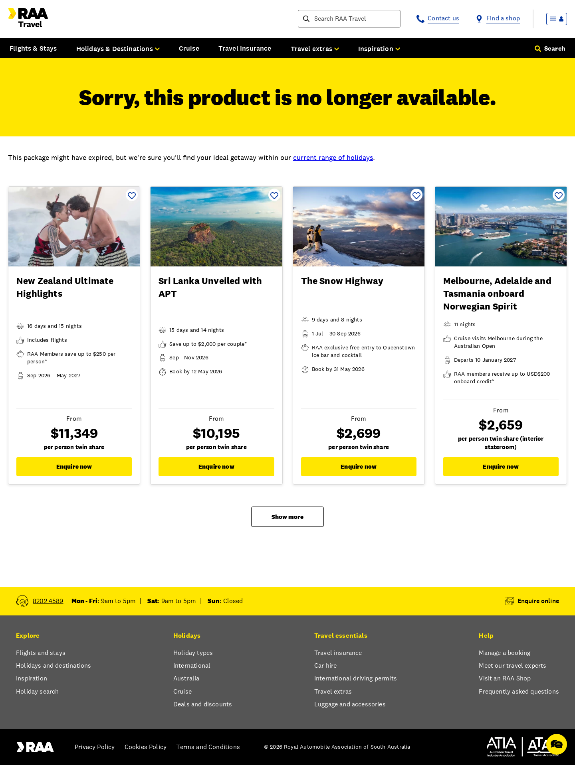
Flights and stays (40, 653)
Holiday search (37, 691)
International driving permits (355, 678)
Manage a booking (504, 653)
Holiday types (193, 653)
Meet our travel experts (512, 665)
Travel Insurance (245, 48)
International (191, 665)
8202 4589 (48, 601)
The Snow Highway (342, 281)
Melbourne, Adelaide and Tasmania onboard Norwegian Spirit (497, 293)
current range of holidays (333, 157)
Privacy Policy (95, 747)
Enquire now (74, 466)
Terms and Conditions (208, 747)
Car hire (325, 665)
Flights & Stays (33, 48)
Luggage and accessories (350, 704)
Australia (186, 678)
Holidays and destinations (53, 665)
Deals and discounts (202, 704)
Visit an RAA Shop (505, 678)
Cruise (189, 48)
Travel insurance (338, 653)
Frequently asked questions (519, 691)
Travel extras (333, 691)
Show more (287, 517)
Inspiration (31, 678)
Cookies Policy (146, 747)
